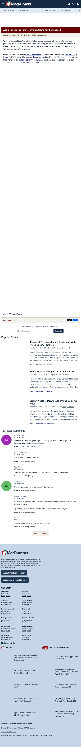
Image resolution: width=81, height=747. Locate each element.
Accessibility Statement (8, 732)
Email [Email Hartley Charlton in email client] (3, 622)
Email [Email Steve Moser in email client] (3, 639)
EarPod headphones (33, 54)
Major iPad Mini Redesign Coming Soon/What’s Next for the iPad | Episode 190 (67, 671)
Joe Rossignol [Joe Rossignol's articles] (27, 600)
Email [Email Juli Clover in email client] (3, 604)
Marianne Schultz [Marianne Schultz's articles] (28, 618)
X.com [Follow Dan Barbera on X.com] (8, 630)
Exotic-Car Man (20, 496)
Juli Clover (65, 375)
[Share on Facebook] (75, 320)
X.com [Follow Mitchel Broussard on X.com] (8, 613)
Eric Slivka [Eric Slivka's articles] (25, 591)
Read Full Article (36, 365)
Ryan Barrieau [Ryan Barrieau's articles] (27, 626)
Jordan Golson (42, 35)
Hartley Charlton (68, 407)
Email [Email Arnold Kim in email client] (3, 596)
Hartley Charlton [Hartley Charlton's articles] (6, 618)
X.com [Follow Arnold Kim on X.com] (8, 596)
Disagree (32, 446)
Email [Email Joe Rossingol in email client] (24, 604)
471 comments (9, 320)
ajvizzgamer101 (20, 481)
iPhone (19, 314)
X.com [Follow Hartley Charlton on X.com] (8, 622)
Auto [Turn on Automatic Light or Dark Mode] (41, 735)
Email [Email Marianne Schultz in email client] (24, 622)
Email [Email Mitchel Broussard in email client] (3, 613)
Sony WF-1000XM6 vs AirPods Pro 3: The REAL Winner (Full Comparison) (25, 658)
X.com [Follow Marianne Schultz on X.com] (29, 622)
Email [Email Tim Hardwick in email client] (24, 613)
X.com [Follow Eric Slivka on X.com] (29, 596)
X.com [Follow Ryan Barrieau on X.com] (29, 630)
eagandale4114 (20, 452)
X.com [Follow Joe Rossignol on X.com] (29, 604)
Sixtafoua (18, 467)
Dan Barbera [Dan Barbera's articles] (5, 626)
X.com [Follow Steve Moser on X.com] (8, 639)
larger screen (38, 57)
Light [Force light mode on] (45, 735)
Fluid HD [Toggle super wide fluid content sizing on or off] (35, 735)
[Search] (74, 4)
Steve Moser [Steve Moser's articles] (5, 635)
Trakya (16, 518)
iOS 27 (37, 10)
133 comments (48, 391)
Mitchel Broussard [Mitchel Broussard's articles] (7, 609)
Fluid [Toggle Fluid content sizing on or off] (29, 735)
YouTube (10, 648)
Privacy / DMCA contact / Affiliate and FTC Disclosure (18, 728)
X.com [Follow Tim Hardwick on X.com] (29, 613)
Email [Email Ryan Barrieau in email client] (24, 630)
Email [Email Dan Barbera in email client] (3, 630)
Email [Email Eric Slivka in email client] (24, 596)
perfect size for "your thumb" (30, 60)
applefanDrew (19, 435)
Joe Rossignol (64, 348)
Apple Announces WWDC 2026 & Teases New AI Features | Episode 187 (67, 714)
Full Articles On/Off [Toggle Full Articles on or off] (20, 735)
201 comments (48, 424)
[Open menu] (2, 4)
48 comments (48, 365)
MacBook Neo (50, 10)
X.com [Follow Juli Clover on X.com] (8, 604)
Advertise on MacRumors (15, 580)
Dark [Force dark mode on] (49, 735)
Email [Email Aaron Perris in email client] (24, 639)
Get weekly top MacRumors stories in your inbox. (40, 327)
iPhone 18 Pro (9, 10)
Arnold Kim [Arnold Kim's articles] (5, 591)
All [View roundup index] (78, 10)
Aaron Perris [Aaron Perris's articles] (26, 635)
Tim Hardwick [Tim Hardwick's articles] (26, 609)
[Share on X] (69, 320)
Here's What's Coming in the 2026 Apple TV (52, 371)
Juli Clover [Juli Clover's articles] (4, 600)
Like (27, 446)
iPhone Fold (24, 10)
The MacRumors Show (59, 648)
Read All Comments (40, 534)
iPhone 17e (65, 10)
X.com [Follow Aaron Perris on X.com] (29, 639)
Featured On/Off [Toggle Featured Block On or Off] (7, 735)
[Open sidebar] (78, 4)
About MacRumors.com (14, 573)
